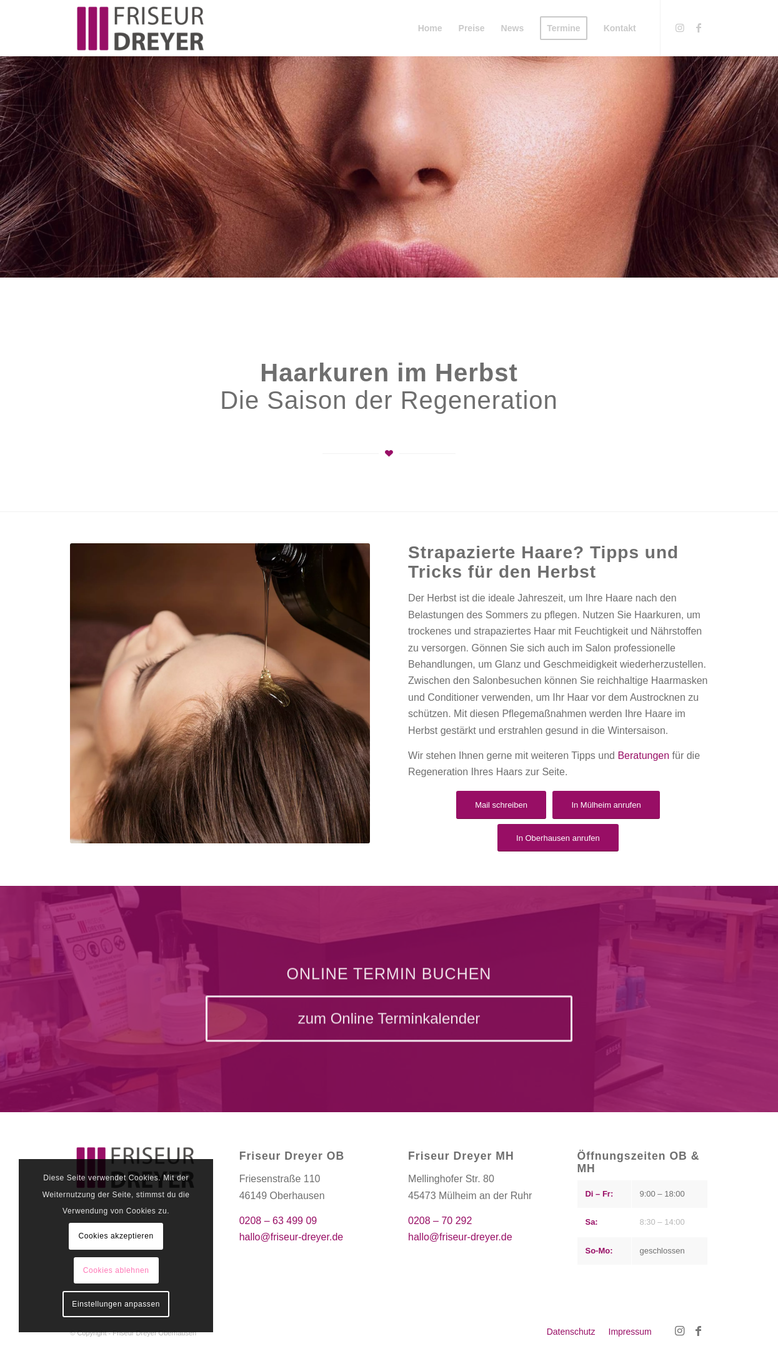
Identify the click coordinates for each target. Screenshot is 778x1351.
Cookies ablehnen (116, 1270)
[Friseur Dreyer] (140, 28)
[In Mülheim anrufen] (605, 805)
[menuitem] (430, 28)
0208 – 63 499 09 (278, 1220)
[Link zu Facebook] (698, 27)
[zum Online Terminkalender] (389, 1029)
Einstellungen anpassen (116, 1304)
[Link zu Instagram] (680, 27)
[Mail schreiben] (501, 805)
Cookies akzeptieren (116, 1236)
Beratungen (643, 755)
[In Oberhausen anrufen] (558, 838)
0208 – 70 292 (440, 1220)
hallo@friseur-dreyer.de (291, 1237)
